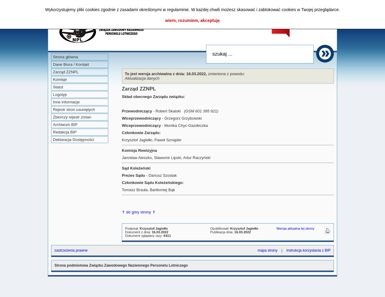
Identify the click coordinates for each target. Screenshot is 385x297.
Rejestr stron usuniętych (74, 109)
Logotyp (60, 94)
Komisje (60, 79)
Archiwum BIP (65, 124)
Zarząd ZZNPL (66, 72)
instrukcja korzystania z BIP (308, 250)
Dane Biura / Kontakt (71, 64)
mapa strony (267, 250)
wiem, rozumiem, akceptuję (192, 20)
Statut (58, 87)
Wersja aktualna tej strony (295, 228)
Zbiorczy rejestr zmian (72, 117)
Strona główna (65, 57)
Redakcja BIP (65, 132)
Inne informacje (66, 102)
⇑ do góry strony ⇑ (139, 212)
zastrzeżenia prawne (71, 250)
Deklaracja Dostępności (73, 139)
